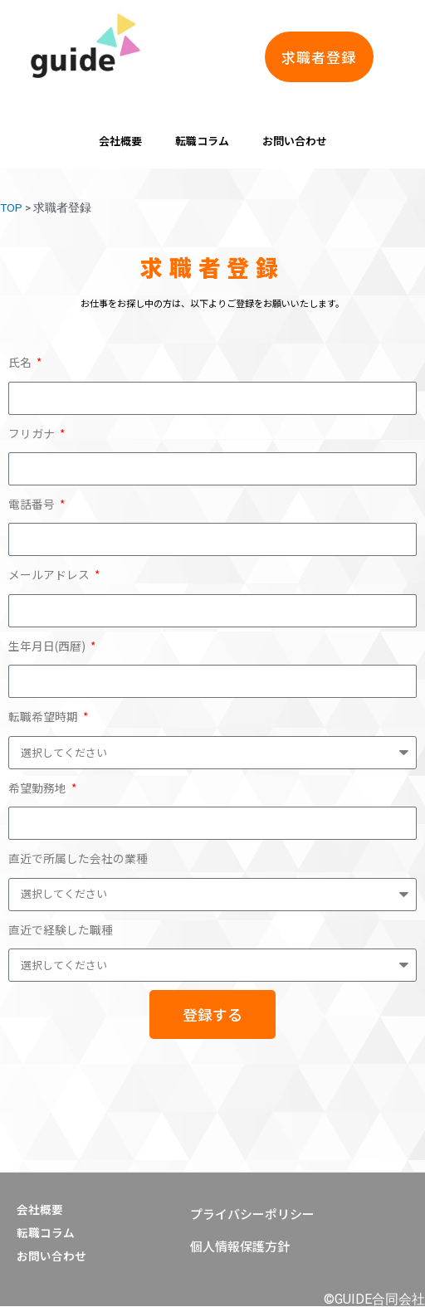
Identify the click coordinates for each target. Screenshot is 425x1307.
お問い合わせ (294, 141)
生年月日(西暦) (48, 645)
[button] (319, 57)
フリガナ (32, 433)
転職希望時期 (44, 716)
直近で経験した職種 (60, 929)
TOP (11, 207)
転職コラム (202, 141)
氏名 (21, 362)
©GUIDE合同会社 (374, 1299)
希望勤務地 (38, 787)
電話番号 (32, 503)
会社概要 (120, 141)
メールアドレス (50, 574)
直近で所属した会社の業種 (78, 858)
